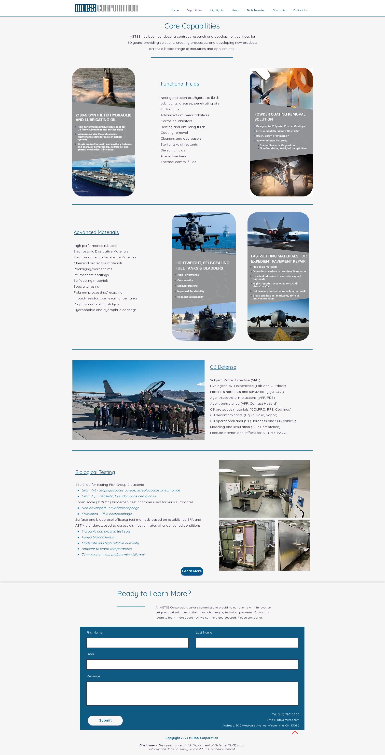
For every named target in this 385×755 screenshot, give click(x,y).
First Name (94, 632)
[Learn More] (192, 571)
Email (90, 654)
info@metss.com (288, 720)
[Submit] (105, 720)
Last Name (204, 632)
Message (93, 676)
